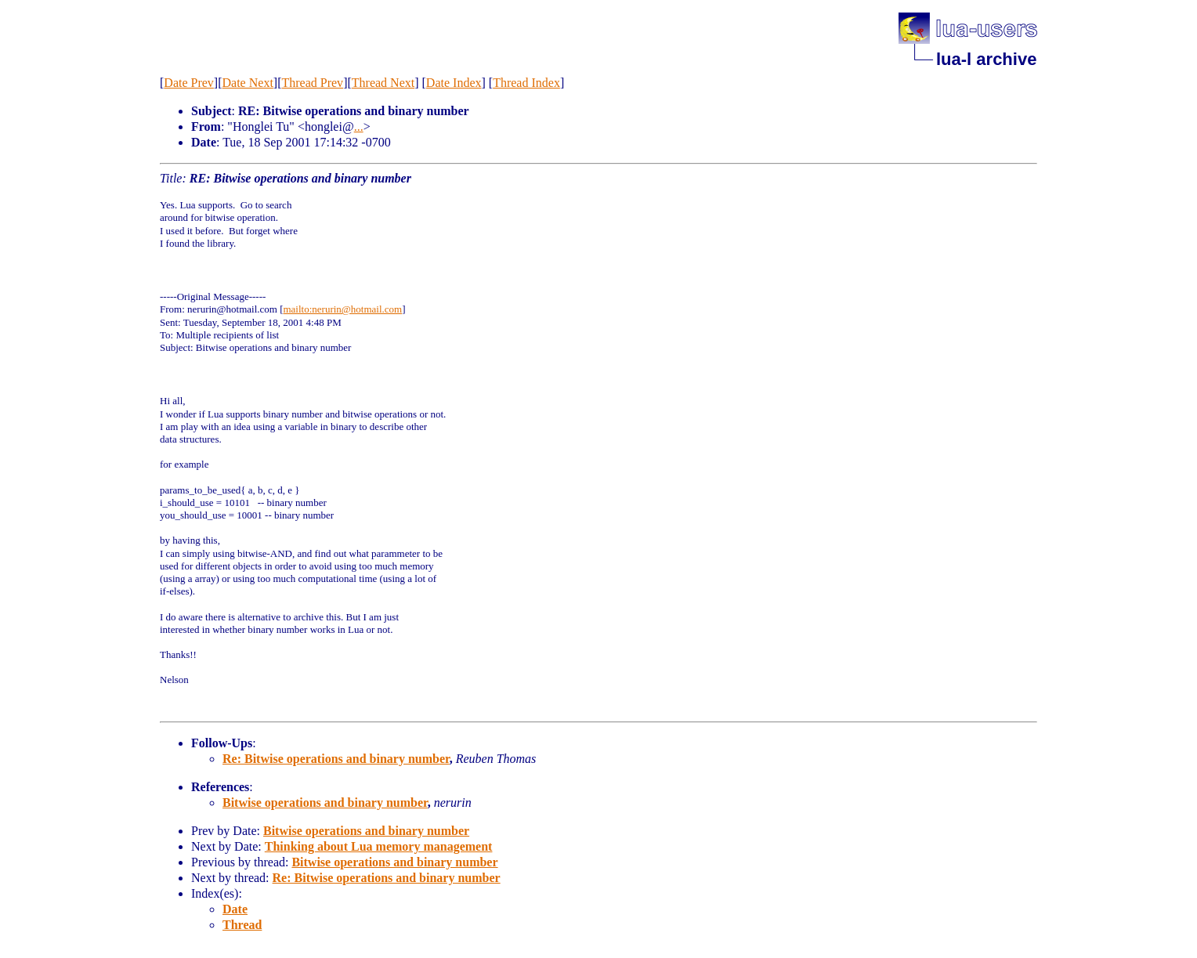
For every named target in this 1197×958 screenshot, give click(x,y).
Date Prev (189, 82)
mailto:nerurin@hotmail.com (342, 309)
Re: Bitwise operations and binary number (336, 758)
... (358, 126)
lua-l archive (986, 59)
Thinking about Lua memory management (379, 846)
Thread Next (383, 82)
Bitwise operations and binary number (325, 802)
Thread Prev (312, 82)
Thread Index (526, 82)
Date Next (247, 82)
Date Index (454, 82)
